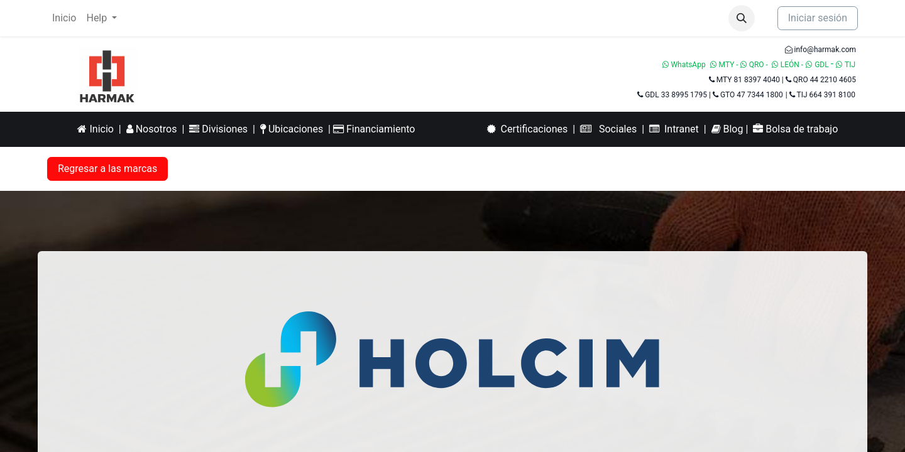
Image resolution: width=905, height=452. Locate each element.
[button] (741, 18)
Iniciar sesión (817, 18)
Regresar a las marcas (107, 169)
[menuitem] (64, 18)
